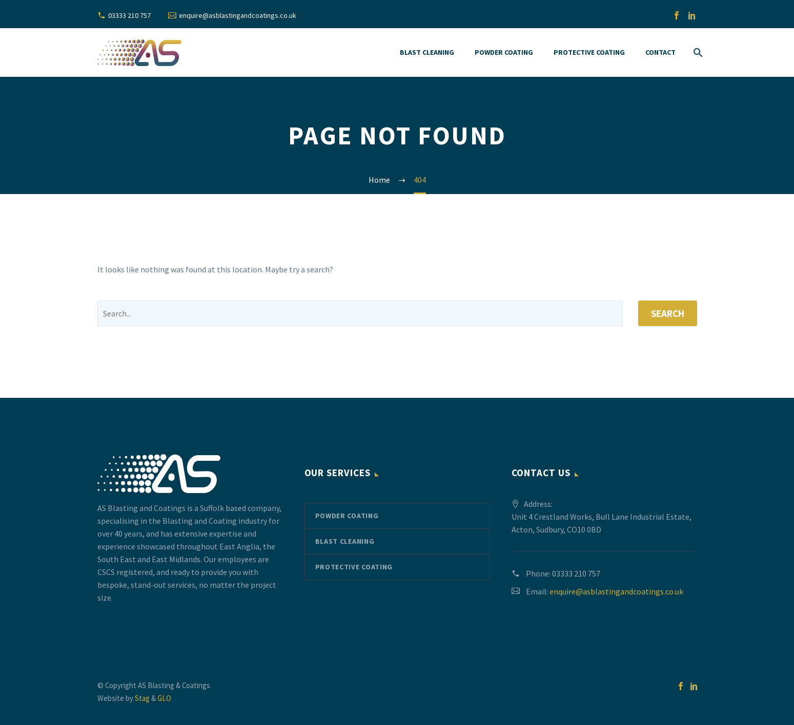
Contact (660, 52)
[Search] (696, 52)
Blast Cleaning (427, 52)
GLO (164, 698)
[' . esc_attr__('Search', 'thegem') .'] (360, 313)
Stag (142, 698)
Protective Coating (589, 52)
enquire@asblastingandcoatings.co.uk (237, 15)
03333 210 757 (129, 15)
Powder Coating (504, 52)
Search (667, 313)
